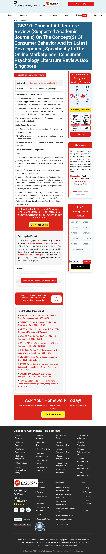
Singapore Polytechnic (65, 516)
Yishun (87, 497)
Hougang (88, 488)
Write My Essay (22, 463)
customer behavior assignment (32, 255)
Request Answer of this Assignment (39, 280)
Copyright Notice (63, 524)
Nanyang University (64, 520)
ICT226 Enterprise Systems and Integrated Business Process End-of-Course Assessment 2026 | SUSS (38, 367)
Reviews (81, 15)
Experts (39, 515)
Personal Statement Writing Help (83, 452)
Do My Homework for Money (20, 470)
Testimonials (41, 488)
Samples (39, 15)
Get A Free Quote (39, 225)
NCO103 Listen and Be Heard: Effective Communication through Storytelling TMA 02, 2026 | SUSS (38, 384)
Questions (53, 15)
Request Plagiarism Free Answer (30, 75)
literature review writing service (42, 244)
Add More (87, 262)
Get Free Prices (53, 414)
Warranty (40, 492)
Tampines (88, 492)
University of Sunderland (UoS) (42, 83)
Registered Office (43, 519)
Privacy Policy (42, 497)
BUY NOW (56, 299)
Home (10, 15)
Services (24, 15)
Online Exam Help (43, 449)
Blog (66, 15)
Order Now (81, 4)
